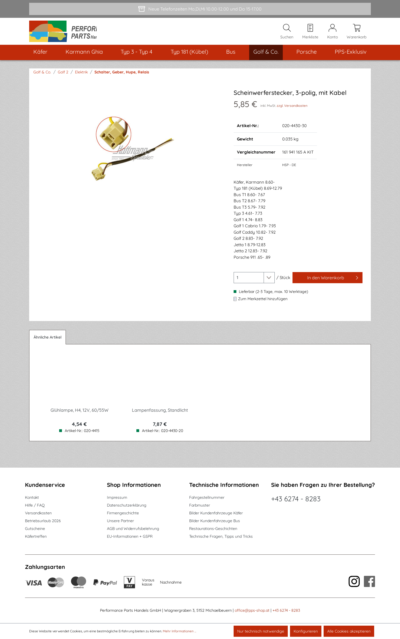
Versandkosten (38, 512)
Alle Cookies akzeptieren (349, 631)
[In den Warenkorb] (327, 282)
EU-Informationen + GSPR (129, 536)
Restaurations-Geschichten (213, 528)
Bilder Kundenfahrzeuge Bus (214, 520)
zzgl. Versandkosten (292, 110)
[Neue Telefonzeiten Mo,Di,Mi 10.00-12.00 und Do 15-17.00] (200, 9)
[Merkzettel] (310, 33)
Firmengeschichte (123, 512)
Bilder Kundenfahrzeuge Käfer (216, 512)
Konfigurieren (306, 631)
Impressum (117, 497)
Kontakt (32, 497)
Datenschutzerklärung (126, 505)
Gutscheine (35, 528)
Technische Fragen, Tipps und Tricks (221, 536)
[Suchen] (287, 33)
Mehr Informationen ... (179, 631)
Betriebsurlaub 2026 (43, 520)
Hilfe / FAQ (35, 505)
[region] (130, 153)
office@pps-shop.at (252, 610)
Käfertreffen (36, 536)
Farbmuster (199, 505)
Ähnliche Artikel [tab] (47, 341)
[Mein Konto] (332, 33)
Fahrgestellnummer (206, 497)
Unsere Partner (120, 520)
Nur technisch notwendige (260, 631)
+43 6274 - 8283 (296, 498)
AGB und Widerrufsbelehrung (133, 528)
